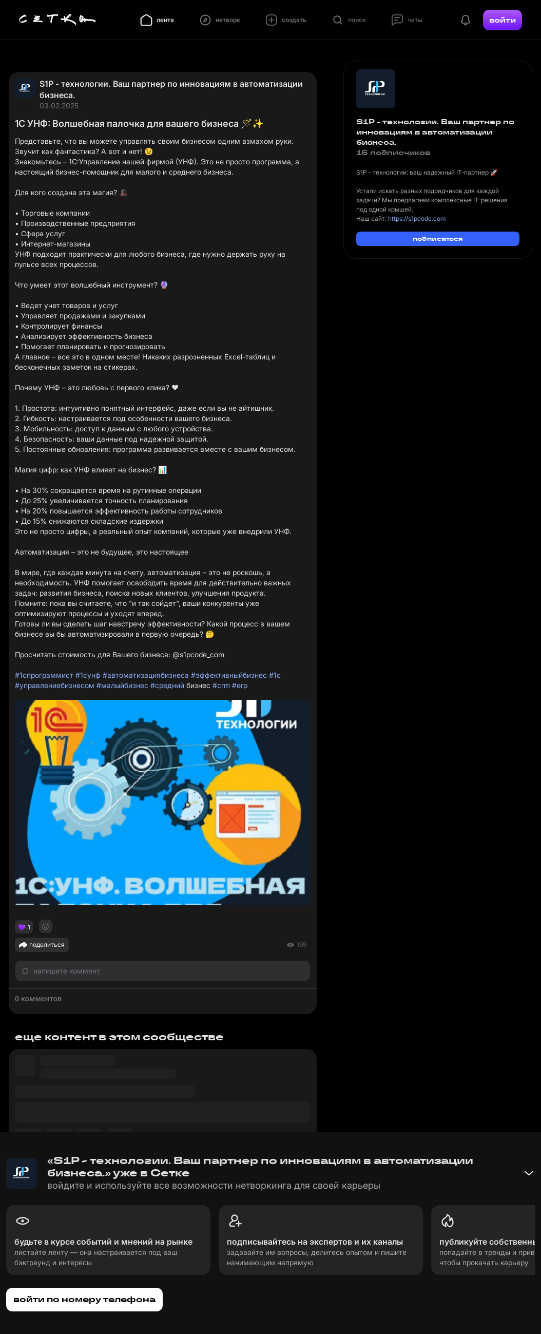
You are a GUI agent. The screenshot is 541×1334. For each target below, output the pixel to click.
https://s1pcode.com (417, 218)
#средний (167, 685)
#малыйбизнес (122, 685)
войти (502, 20)
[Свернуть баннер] (529, 1173)
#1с (275, 675)
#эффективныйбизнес (229, 675)
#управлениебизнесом (54, 685)
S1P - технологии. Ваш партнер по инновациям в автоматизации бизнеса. (171, 89)
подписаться (438, 238)
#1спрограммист (44, 675)
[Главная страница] (57, 20)
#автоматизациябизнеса (146, 675)
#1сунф (88, 675)
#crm (221, 685)
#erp (239, 685)
